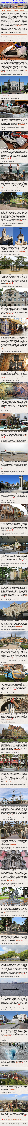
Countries (15, 10)
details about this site (21, 25)
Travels (9, 10)
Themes (21, 10)
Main (3, 10)
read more (5, 95)
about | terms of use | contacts (17, 1124)
